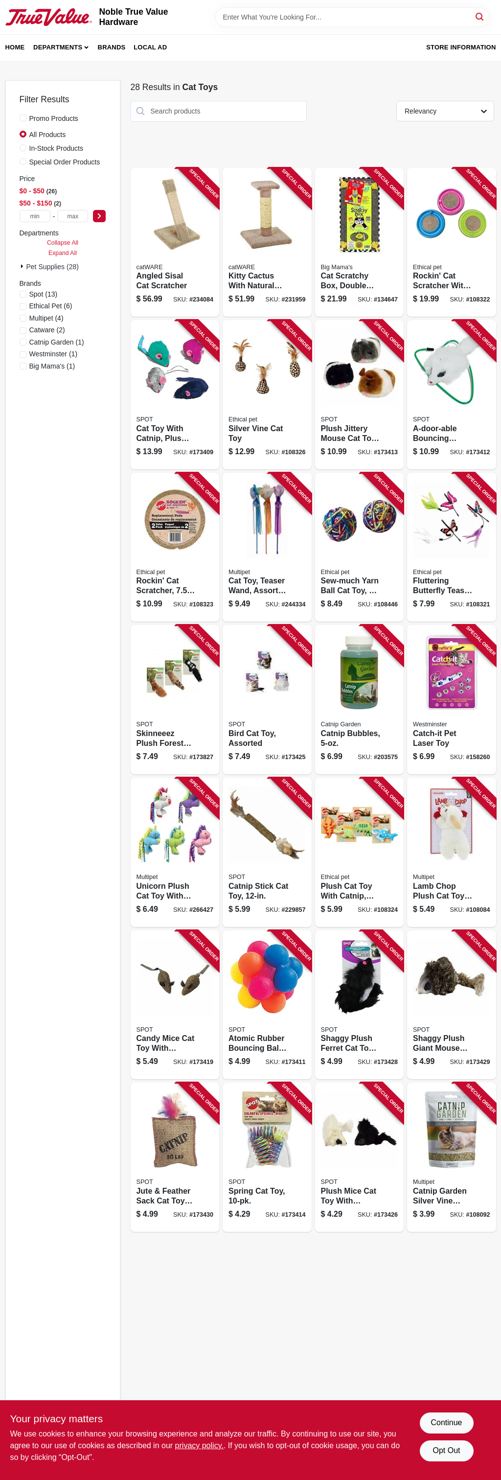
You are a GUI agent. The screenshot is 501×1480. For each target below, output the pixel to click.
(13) (43, 294)
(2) (47, 330)
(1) (56, 342)
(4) (46, 318)
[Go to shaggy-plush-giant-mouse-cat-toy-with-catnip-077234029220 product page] (451, 1005)
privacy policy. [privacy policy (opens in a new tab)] (199, 1445)
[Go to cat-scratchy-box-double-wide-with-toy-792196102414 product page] (359, 242)
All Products (47, 134)
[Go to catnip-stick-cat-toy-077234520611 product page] (267, 852)
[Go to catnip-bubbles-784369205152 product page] (359, 699)
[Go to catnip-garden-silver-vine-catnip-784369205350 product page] (451, 1157)
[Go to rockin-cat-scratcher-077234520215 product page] (175, 547)
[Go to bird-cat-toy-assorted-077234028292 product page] (267, 699)
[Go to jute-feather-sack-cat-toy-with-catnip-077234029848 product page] (175, 1157)
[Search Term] (352, 17)
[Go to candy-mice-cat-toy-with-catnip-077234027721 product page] (175, 1005)
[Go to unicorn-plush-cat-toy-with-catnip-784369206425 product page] (175, 852)
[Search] (480, 16)
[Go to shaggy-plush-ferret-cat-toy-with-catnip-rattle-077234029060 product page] (359, 1005)
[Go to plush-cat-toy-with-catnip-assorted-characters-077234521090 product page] (359, 852)
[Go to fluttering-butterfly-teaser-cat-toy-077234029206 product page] (451, 547)
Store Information (461, 47)
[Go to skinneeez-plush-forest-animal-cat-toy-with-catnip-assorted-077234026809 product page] (175, 699)
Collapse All (62, 242)
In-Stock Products (56, 148)
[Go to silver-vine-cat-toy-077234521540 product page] (267, 394)
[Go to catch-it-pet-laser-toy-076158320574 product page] (451, 699)
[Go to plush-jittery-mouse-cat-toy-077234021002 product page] (359, 394)
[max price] (72, 216)
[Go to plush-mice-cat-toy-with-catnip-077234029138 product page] (359, 1157)
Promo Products (53, 118)
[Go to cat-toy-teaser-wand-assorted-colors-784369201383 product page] (267, 547)
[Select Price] (99, 216)
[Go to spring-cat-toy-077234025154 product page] (267, 1157)
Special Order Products (64, 162)
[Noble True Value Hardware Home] (48, 17)
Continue (446, 1422)
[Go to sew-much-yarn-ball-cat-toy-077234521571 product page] (359, 547)
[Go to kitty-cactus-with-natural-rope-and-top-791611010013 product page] (267, 242)
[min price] (35, 216)
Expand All (62, 253)
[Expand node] (23, 266)
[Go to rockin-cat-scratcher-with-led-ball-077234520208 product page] (451, 242)
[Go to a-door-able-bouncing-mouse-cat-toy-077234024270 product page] (451, 394)
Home (15, 47)
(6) (50, 306)
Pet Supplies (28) (52, 267)
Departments (57, 47)
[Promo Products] (23, 118)
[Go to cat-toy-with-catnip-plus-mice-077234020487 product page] (175, 394)
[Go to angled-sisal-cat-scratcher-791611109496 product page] (175, 242)
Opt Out (446, 1450)
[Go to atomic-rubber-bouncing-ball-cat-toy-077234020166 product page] (267, 1005)
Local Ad (150, 47)
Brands (112, 47)
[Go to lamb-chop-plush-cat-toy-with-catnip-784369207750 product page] (451, 852)
